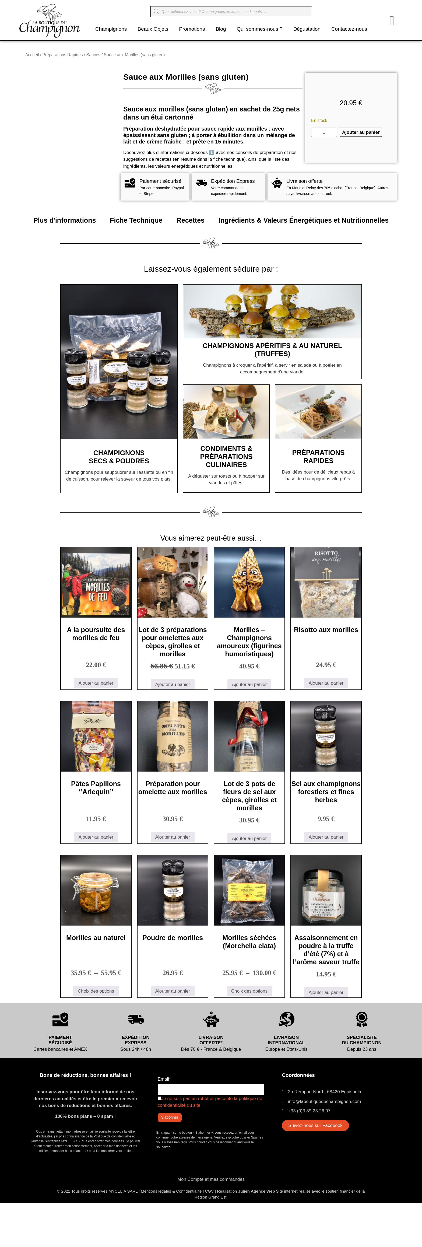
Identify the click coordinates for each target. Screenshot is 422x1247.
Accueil (32, 54)
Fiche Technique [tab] (136, 264)
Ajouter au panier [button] (96, 726)
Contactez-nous (349, 29)
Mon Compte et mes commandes (211, 1223)
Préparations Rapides (62, 54)
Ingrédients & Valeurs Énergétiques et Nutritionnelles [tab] (304, 264)
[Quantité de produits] (324, 154)
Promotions (192, 29)
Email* (164, 1123)
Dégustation (306, 29)
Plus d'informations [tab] (64, 264)
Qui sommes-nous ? (259, 29)
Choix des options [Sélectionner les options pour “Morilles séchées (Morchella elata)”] (249, 1034)
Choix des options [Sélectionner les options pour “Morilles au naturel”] (96, 1034)
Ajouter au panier (361, 154)
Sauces (93, 54)
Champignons (111, 29)
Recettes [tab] (191, 264)
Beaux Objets (153, 29)
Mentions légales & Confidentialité (171, 1235)
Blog (221, 29)
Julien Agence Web (256, 1235)
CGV (209, 1235)
